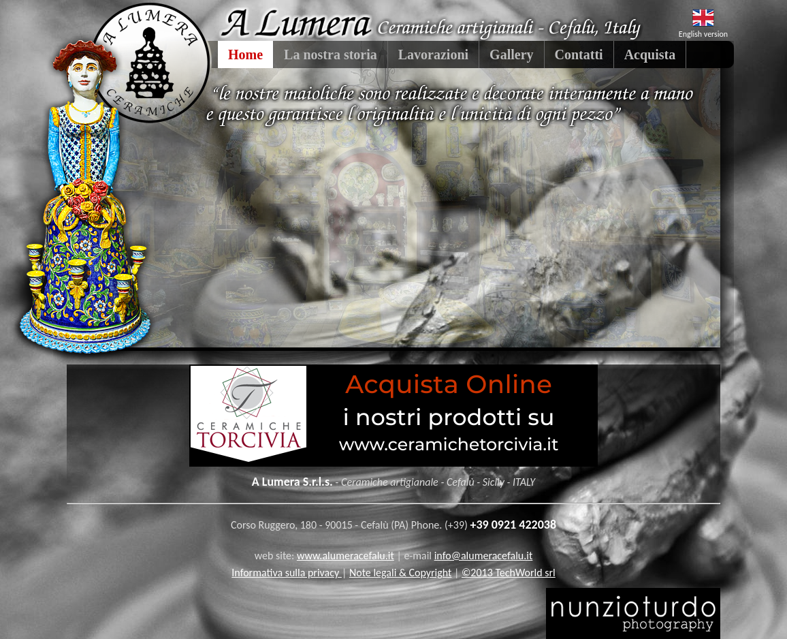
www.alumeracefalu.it (345, 555)
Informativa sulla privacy (286, 572)
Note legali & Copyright (400, 572)
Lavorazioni (433, 54)
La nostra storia (330, 54)
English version (703, 34)
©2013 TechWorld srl (509, 572)
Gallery (511, 54)
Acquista (650, 54)
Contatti (579, 54)
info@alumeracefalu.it (483, 555)
